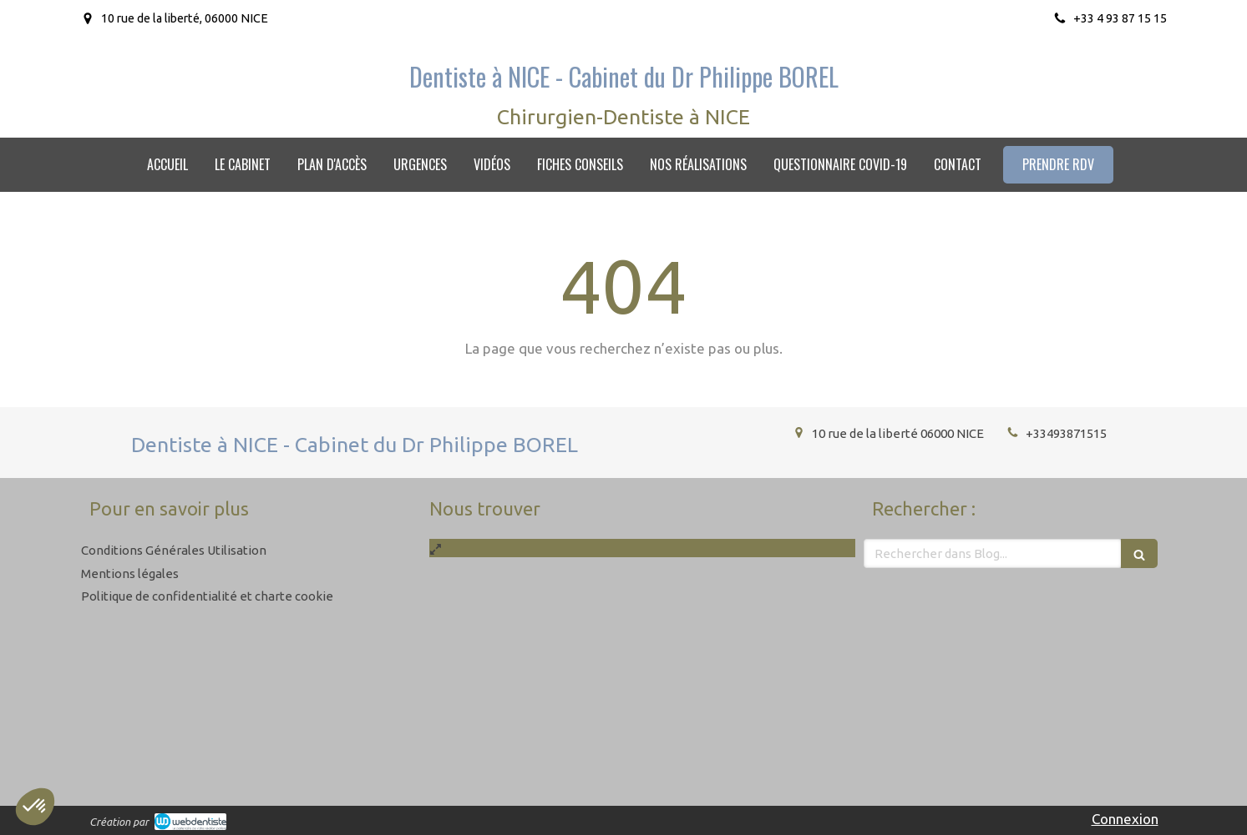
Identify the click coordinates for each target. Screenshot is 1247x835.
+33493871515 (1066, 433)
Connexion (1125, 819)
